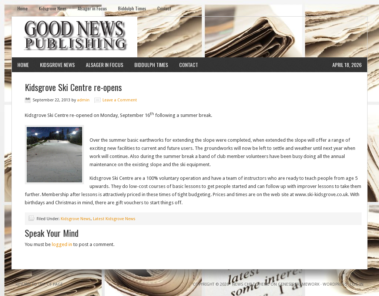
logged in (62, 244)
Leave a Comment (120, 100)
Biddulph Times (132, 8)
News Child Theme (250, 284)
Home (22, 8)
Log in (356, 284)
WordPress (335, 284)
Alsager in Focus (92, 8)
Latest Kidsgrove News (114, 218)
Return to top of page (39, 284)
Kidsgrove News (53, 8)
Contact (164, 8)
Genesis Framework (298, 284)
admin (83, 100)
